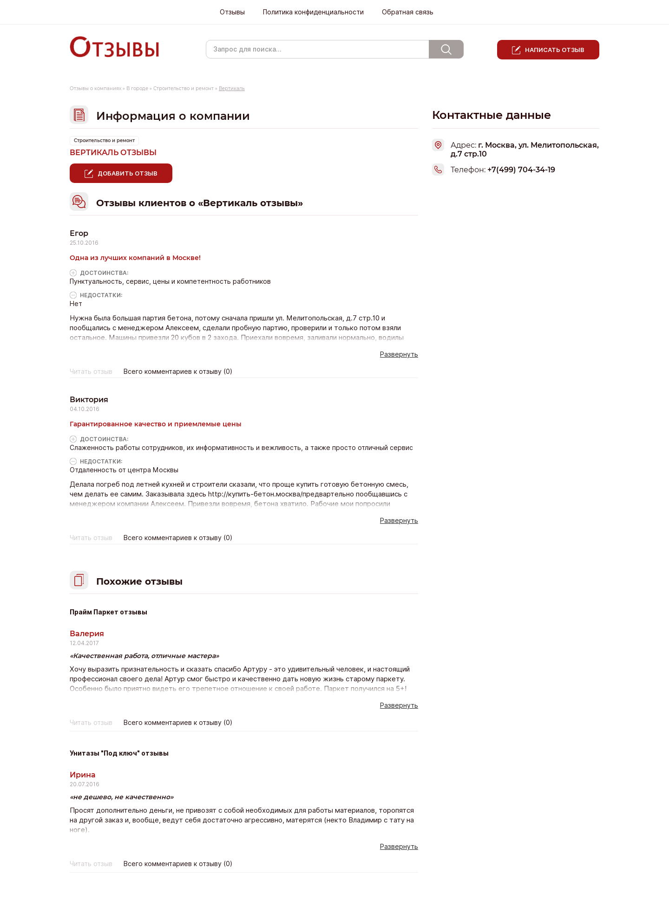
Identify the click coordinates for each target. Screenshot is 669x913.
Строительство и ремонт (183, 88)
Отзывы (232, 12)
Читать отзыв (91, 371)
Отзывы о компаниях (95, 88)
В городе (137, 88)
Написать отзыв (554, 49)
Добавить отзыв (127, 173)
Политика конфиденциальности (313, 12)
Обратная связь (407, 12)
